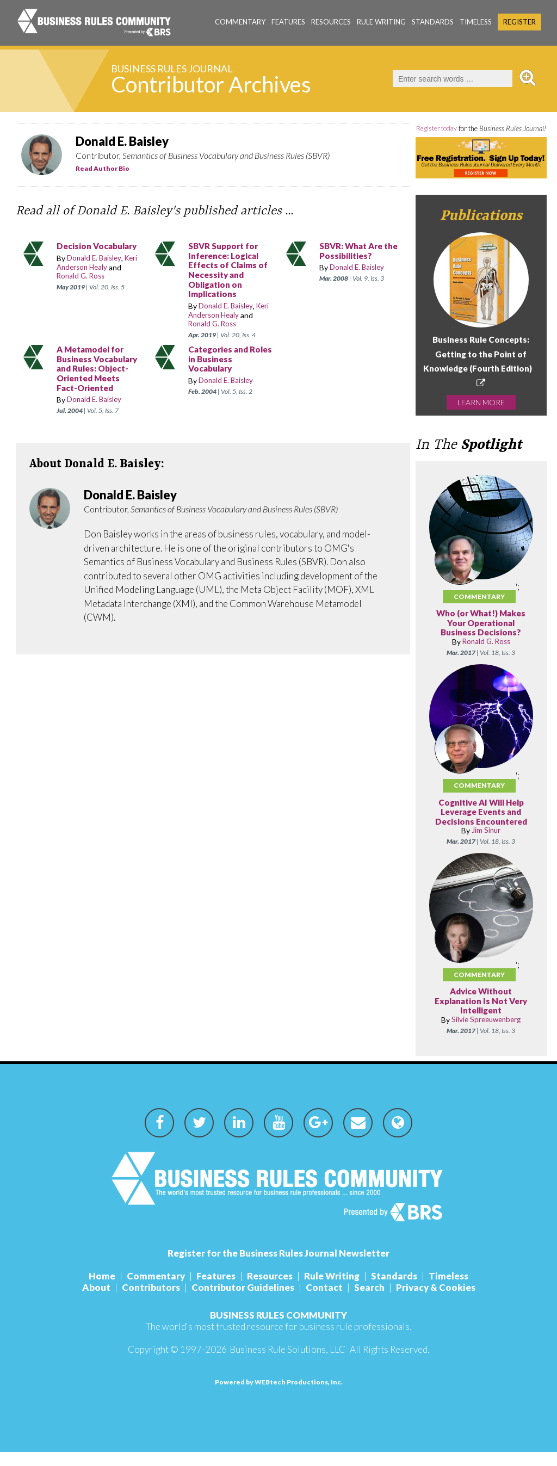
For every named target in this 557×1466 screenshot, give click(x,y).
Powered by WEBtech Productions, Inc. (279, 1396)
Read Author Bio (102, 168)
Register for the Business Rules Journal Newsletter (278, 1267)
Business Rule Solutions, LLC (287, 1363)
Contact (324, 1301)
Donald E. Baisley (95, 258)
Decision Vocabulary (99, 246)
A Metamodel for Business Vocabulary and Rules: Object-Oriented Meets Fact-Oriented (93, 373)
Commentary (240, 21)
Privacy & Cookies (435, 1301)
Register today (449, 128)
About (96, 1301)
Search (369, 1301)
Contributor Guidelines (242, 1301)
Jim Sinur (486, 845)
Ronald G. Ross (82, 276)
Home (102, 1290)
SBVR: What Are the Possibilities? (361, 251)
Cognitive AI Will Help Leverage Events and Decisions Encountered (481, 826)
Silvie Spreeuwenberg (486, 1033)
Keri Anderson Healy (99, 262)
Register (519, 21)
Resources (331, 21)
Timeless (476, 21)
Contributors (151, 1301)
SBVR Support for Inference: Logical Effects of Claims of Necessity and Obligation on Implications (230, 270)
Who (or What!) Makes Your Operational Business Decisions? (481, 637)
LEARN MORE (481, 416)
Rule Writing (381, 21)
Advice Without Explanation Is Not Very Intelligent (481, 1015)
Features (288, 21)
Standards (433, 21)
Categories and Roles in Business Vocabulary (223, 359)
